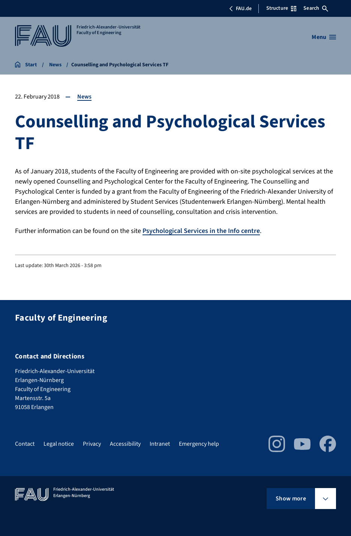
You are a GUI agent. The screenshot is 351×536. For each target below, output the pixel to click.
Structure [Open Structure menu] (281, 8)
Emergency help (199, 444)
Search (315, 8)
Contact (24, 444)
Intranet (160, 444)
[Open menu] (324, 37)
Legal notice (59, 444)
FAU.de (240, 8)
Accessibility (125, 444)
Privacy (92, 444)
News (84, 97)
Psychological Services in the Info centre (201, 231)
